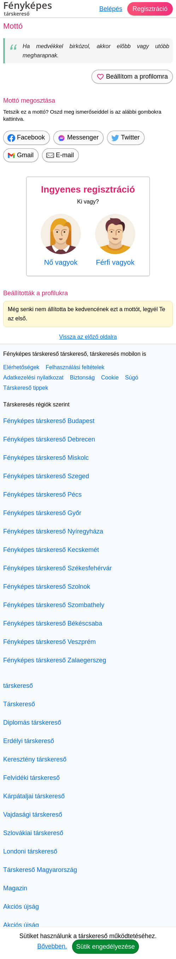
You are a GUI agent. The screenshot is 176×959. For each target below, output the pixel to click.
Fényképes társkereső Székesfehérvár (57, 568)
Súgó (131, 378)
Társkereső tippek (25, 388)
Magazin (15, 888)
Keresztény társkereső (34, 759)
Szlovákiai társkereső (33, 833)
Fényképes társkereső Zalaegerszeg (54, 660)
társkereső (18, 685)
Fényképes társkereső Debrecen (49, 439)
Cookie (110, 378)
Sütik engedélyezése (105, 946)
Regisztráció (150, 8)
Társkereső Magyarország (40, 869)
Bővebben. (52, 946)
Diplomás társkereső (32, 722)
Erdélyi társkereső (28, 740)
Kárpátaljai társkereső (34, 796)
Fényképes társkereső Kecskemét (51, 549)
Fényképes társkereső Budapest (48, 420)
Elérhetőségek (21, 367)
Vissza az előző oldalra (88, 337)
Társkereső (19, 704)
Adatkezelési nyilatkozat (33, 378)
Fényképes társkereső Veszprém (49, 641)
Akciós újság (21, 906)
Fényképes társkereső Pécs (42, 494)
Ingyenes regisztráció (88, 189)
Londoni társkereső (30, 851)
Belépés (110, 8)
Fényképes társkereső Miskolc (46, 457)
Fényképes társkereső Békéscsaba (52, 623)
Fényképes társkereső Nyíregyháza (53, 531)
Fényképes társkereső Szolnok (46, 586)
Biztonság (82, 378)
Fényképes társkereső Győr (42, 512)
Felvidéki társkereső (31, 777)
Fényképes (27, 9)
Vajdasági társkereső (32, 814)
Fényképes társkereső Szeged (46, 476)
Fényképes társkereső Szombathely (53, 605)
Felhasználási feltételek (75, 367)
